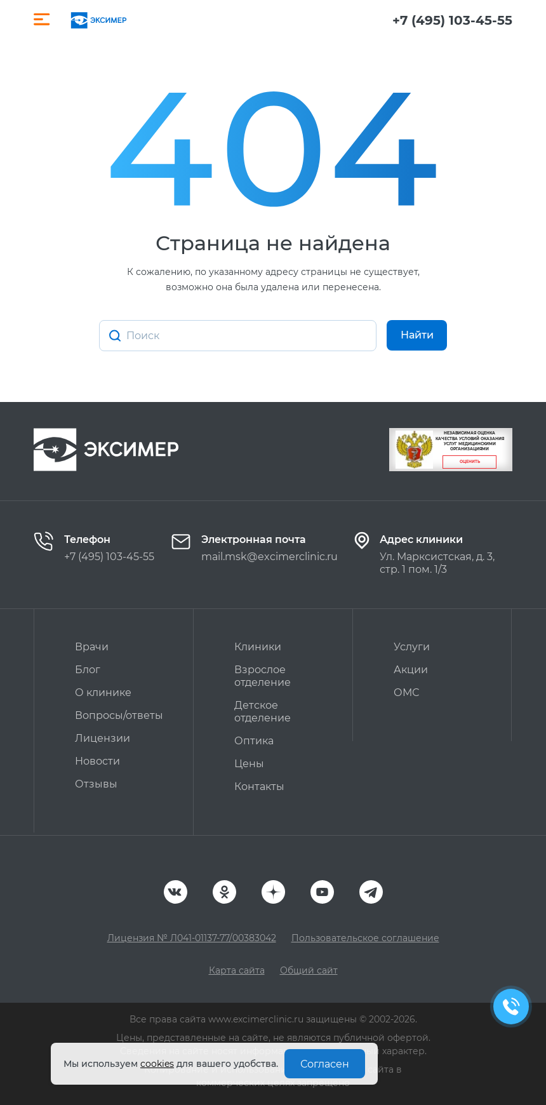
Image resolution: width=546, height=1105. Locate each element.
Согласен (324, 1064)
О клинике (103, 692)
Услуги (412, 647)
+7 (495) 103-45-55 (452, 20)
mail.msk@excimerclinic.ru (269, 557)
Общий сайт (309, 970)
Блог (87, 670)
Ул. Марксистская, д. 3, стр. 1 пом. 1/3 (437, 563)
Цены (249, 764)
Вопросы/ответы (119, 715)
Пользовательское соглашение (365, 938)
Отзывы (96, 784)
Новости (97, 761)
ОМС (406, 692)
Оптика (254, 741)
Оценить (470, 461)
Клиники (257, 647)
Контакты (259, 786)
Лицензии (102, 738)
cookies (157, 1063)
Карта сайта (237, 970)
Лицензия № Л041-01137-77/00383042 (191, 938)
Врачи (92, 647)
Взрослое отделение (262, 676)
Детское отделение (262, 711)
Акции (411, 670)
